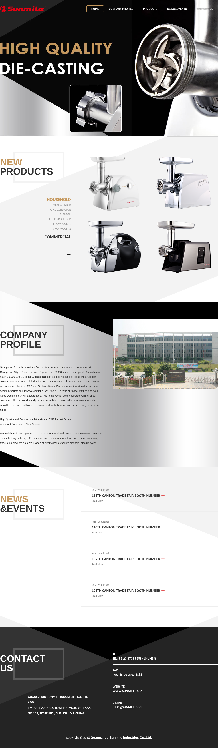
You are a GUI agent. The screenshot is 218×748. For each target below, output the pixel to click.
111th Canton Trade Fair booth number (126, 495)
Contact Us (205, 8)
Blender (65, 214)
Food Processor (60, 219)
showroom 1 (62, 224)
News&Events (177, 8)
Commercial (58, 237)
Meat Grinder (62, 205)
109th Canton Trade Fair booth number (126, 559)
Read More (97, 500)
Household (59, 199)
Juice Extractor (60, 209)
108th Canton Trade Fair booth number (126, 590)
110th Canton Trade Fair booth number (126, 527)
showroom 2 (62, 228)
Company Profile (121, 8)
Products (150, 8)
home (95, 8)
